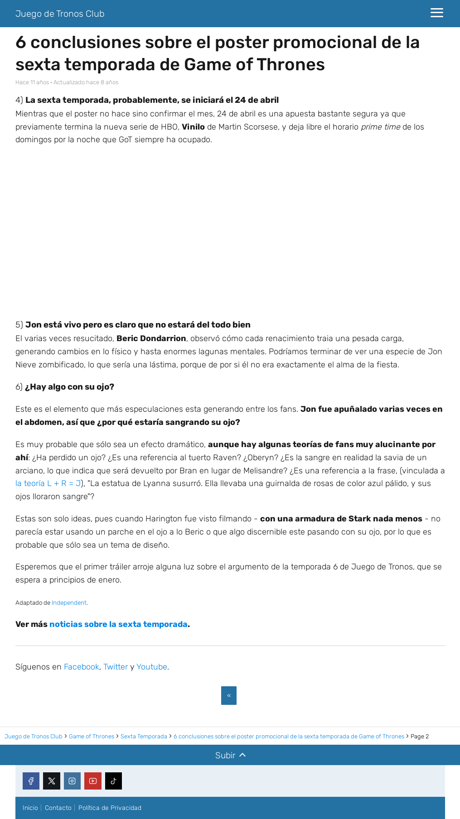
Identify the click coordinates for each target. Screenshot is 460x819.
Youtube (151, 667)
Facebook (81, 667)
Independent (69, 602)
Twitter (115, 667)
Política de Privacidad (109, 808)
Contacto (58, 808)
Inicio (30, 808)
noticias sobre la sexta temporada (118, 624)
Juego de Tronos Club (60, 13)
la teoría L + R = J (48, 483)
